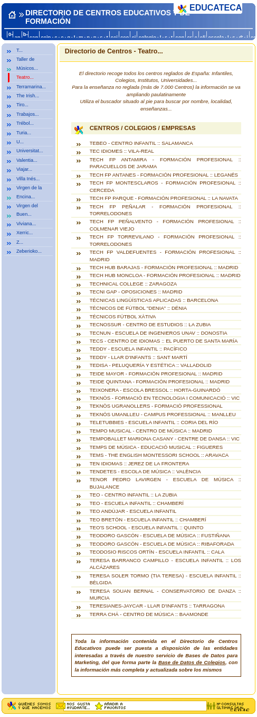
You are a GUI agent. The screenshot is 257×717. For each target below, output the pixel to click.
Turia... (23, 132)
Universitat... (29, 150)
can (34, 37)
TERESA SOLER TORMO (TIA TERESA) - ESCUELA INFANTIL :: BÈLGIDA (165, 579)
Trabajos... (27, 114)
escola (216, 37)
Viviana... (26, 223)
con (179, 37)
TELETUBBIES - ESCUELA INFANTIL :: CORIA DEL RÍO (154, 422)
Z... (19, 242)
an (17, 37)
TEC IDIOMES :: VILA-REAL (122, 151)
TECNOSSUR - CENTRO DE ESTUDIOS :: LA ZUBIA (150, 324)
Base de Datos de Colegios (191, 662)
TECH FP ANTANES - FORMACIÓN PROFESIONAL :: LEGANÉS (164, 175)
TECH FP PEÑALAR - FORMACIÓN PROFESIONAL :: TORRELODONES (165, 210)
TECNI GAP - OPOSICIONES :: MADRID (136, 292)
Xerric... (24, 232)
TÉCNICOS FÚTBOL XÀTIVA (123, 316)
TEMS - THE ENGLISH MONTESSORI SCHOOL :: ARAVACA (159, 455)
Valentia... (26, 160)
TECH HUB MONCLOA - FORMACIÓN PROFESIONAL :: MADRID (165, 275)
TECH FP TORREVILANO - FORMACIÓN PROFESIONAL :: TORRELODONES (165, 240)
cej (114, 37)
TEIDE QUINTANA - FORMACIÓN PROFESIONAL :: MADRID (160, 381)
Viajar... (24, 169)
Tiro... (22, 104)
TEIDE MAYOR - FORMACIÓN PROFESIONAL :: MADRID (156, 373)
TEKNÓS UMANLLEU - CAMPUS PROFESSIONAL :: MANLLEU (163, 414)
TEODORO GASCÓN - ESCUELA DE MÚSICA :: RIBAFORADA (162, 544)
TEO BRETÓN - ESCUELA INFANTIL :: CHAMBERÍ (148, 519)
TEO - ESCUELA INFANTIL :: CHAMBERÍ (137, 503)
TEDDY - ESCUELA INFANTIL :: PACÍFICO (138, 349)
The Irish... (27, 95)
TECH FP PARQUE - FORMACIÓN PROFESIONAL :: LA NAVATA (164, 198)
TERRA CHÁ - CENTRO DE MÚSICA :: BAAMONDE (149, 614)
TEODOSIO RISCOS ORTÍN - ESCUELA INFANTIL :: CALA (157, 552)
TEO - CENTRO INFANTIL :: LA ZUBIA (133, 495)
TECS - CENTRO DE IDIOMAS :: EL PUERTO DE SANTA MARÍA (164, 341)
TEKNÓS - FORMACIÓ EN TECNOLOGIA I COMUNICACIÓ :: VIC (165, 398)
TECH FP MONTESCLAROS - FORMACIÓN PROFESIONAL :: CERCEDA (165, 186)
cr (189, 37)
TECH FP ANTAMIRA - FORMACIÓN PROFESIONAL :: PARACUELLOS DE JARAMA (165, 163)
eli (203, 37)
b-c (25, 37)
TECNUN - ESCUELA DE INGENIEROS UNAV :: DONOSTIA (158, 333)
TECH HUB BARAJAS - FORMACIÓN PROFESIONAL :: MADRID (164, 267)
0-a (10, 37)
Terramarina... (31, 86)
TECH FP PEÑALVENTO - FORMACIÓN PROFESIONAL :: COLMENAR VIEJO (165, 224)
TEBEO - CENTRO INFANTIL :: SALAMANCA (141, 143)
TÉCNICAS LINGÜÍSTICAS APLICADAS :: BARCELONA (154, 300)
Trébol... (25, 123)
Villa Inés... (28, 178)
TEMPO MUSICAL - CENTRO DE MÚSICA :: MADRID (151, 431)
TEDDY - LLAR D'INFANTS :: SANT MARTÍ (138, 357)
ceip (46, 37)
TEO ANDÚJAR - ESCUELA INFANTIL (133, 511)
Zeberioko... (29, 251)
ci (133, 37)
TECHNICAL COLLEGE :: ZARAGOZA (133, 284)
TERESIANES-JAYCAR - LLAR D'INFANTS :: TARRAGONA (157, 606)
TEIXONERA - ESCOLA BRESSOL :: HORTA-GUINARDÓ (155, 390)
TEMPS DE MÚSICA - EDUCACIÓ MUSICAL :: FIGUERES (156, 447)
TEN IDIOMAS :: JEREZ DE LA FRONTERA (139, 463)
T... (19, 50)
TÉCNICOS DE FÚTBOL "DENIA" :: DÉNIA (138, 308)
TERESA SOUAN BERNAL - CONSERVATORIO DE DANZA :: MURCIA (165, 594)
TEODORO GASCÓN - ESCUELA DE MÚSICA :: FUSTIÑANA (160, 535)
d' (241, 37)
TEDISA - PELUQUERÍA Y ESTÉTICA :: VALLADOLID (151, 365)
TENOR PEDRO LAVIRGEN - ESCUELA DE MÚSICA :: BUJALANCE (165, 482)
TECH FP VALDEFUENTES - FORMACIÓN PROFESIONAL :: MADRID (165, 255)
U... (20, 141)
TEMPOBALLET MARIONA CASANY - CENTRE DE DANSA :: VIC (165, 439)
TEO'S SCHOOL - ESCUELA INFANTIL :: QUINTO (147, 527)
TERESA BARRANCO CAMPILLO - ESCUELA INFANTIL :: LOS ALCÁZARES (165, 563)
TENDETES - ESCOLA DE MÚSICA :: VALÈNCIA (145, 471)
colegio (147, 37)
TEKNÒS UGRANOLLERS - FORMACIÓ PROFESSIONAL (156, 406)
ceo (124, 37)
